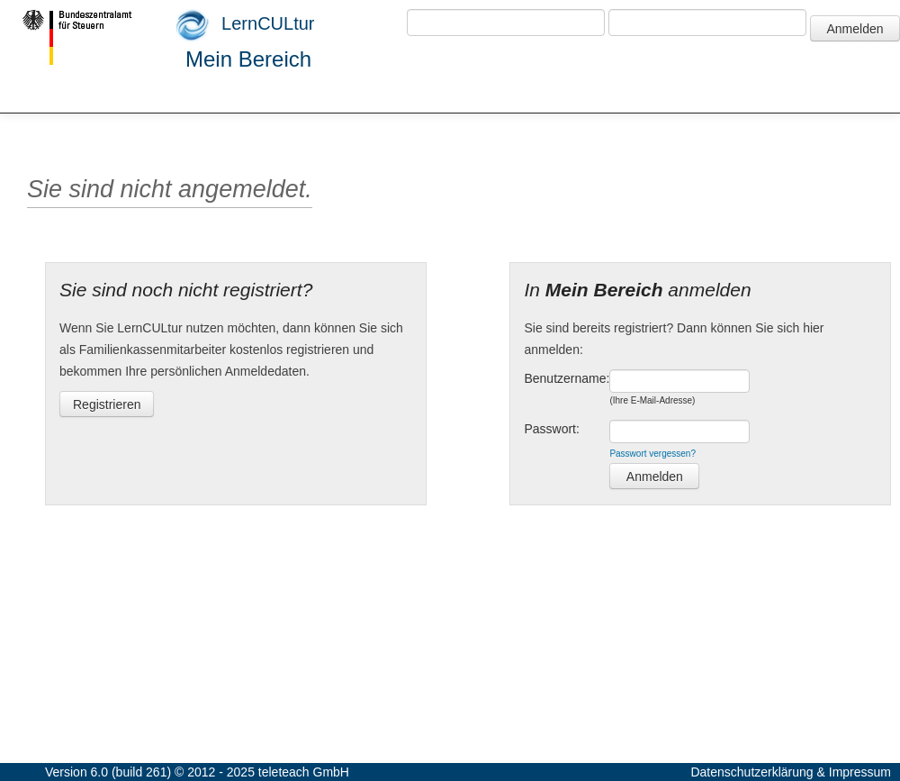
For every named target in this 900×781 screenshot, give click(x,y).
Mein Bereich (248, 59)
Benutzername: (566, 378)
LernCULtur (245, 25)
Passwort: (551, 429)
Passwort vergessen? (652, 454)
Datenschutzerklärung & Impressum (790, 772)
